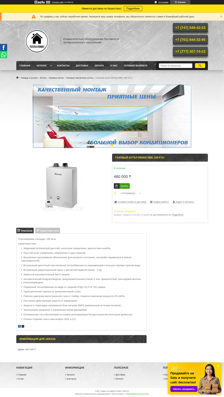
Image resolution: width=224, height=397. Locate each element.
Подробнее (133, 8)
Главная (24, 65)
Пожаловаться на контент (137, 394)
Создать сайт (58, 2)
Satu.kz (125, 391)
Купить (124, 186)
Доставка (82, 65)
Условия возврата (135, 65)
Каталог (42, 65)
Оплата (99, 65)
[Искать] (200, 65)
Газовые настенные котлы (79, 78)
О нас (114, 65)
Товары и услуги (29, 78)
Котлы (43, 78)
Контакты (63, 65)
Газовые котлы (56, 78)
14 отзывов (163, 2)
